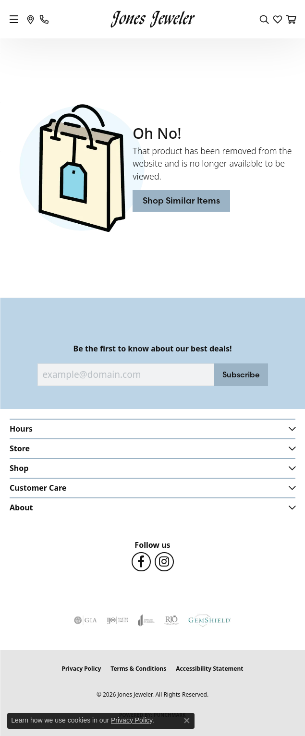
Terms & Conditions (138, 668)
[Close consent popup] (187, 721)
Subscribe (241, 374)
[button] (264, 19)
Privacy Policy (81, 668)
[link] (30, 19)
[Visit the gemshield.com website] (209, 620)
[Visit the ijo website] (117, 620)
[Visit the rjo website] (171, 620)
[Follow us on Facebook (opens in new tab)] (141, 561)
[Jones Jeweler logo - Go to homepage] (152, 19)
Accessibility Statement (209, 668)
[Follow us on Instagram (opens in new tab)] (164, 561)
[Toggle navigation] (14, 19)
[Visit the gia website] (85, 620)
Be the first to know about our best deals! (152, 348)
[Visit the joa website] (146, 620)
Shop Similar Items (181, 200)
